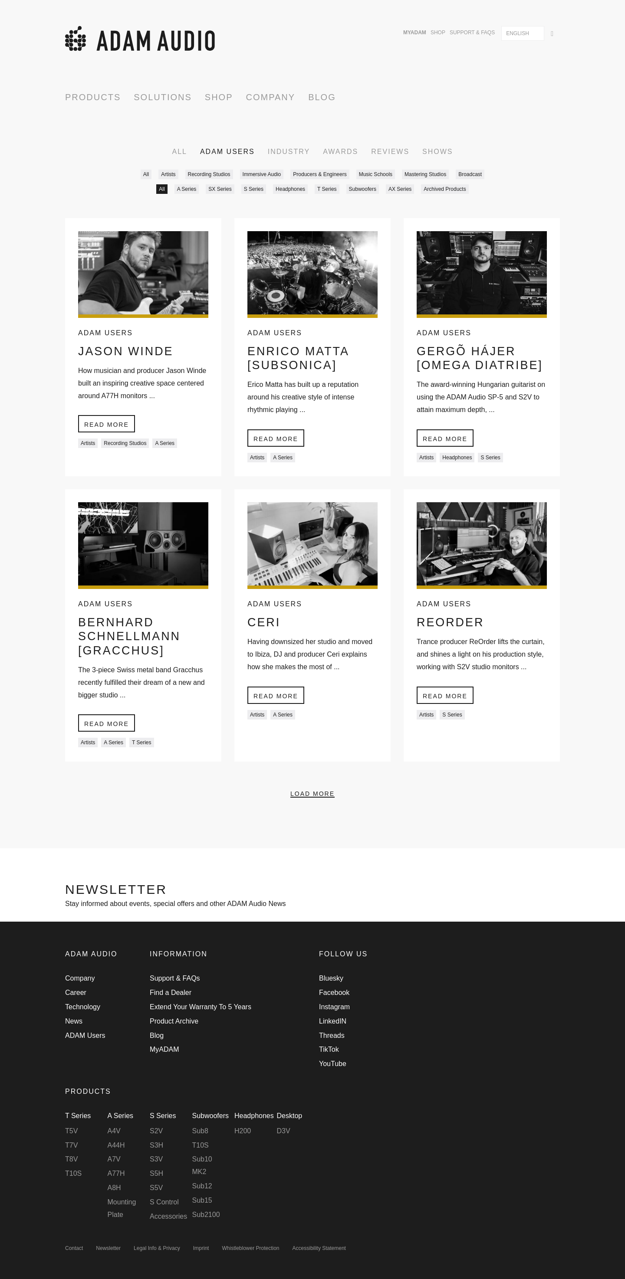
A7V (114, 1159)
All (179, 151)
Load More (312, 811)
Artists (168, 174)
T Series (326, 189)
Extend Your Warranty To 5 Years (200, 1007)
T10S (73, 1174)
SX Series (219, 189)
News (73, 1021)
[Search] (552, 32)
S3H (156, 1145)
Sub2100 (206, 1214)
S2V (156, 1131)
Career (75, 993)
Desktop (290, 1116)
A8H (114, 1187)
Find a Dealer (170, 993)
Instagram (334, 1007)
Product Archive (174, 1021)
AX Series (399, 189)
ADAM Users (227, 151)
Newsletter (108, 1249)
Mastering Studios (425, 174)
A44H (116, 1145)
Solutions (163, 97)
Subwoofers (362, 189)
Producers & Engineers (319, 174)
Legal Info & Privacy (157, 1249)
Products (93, 97)
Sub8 (200, 1131)
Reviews (390, 151)
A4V (114, 1131)
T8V (71, 1159)
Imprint (201, 1249)
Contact (74, 1249)
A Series (187, 189)
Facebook (334, 993)
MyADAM (414, 32)
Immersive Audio (262, 174)
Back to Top (553, 955)
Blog (322, 97)
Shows (437, 151)
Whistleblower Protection (250, 1249)
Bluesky (331, 978)
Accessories (168, 1216)
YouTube (332, 1064)
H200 (242, 1131)
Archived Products (445, 189)
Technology (82, 1007)
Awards (340, 151)
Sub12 (202, 1186)
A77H (116, 1174)
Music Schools (375, 174)
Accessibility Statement (319, 1249)
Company (271, 97)
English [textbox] (517, 33)
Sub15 (202, 1200)
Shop (438, 32)
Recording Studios (209, 174)
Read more (106, 425)
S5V (156, 1187)
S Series (253, 189)
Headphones (290, 189)
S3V (156, 1159)
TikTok (329, 1049)
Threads (332, 1035)
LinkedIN (332, 1021)
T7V (71, 1145)
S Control (164, 1202)
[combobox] (522, 33)
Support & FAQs (472, 32)
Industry (289, 151)
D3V (283, 1131)
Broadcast (470, 174)
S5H (156, 1174)
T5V (71, 1131)
